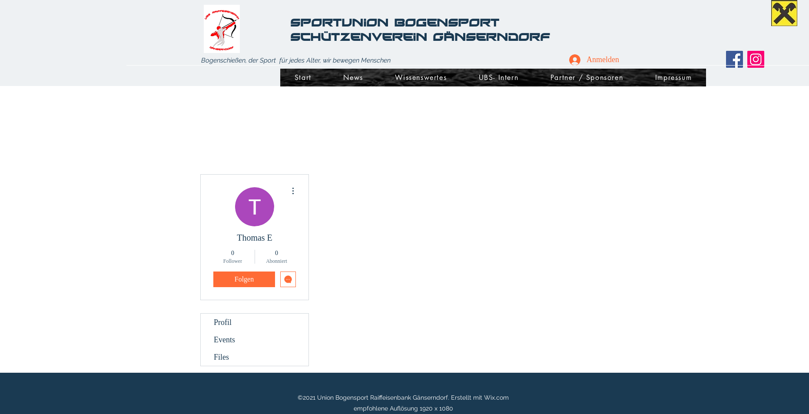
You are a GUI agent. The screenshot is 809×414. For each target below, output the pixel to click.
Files (221, 357)
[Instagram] (755, 59)
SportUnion (342, 22)
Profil (223, 322)
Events (224, 339)
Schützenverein (361, 37)
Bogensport (449, 22)
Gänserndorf (491, 37)
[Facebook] (734, 59)
